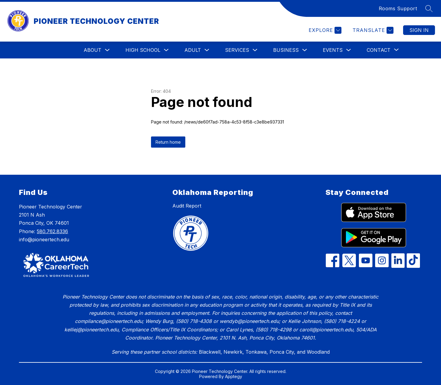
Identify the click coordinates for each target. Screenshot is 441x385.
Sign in (419, 30)
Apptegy (233, 376)
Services (237, 50)
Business (286, 50)
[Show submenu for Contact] (378, 50)
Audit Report (186, 206)
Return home (168, 142)
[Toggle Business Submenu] (304, 50)
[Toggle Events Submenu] (348, 50)
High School (142, 50)
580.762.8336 (52, 231)
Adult (192, 50)
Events (333, 50)
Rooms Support (398, 8)
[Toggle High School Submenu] (166, 50)
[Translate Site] (372, 30)
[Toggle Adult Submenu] (207, 50)
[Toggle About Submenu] (107, 50)
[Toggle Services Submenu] (255, 50)
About (92, 50)
